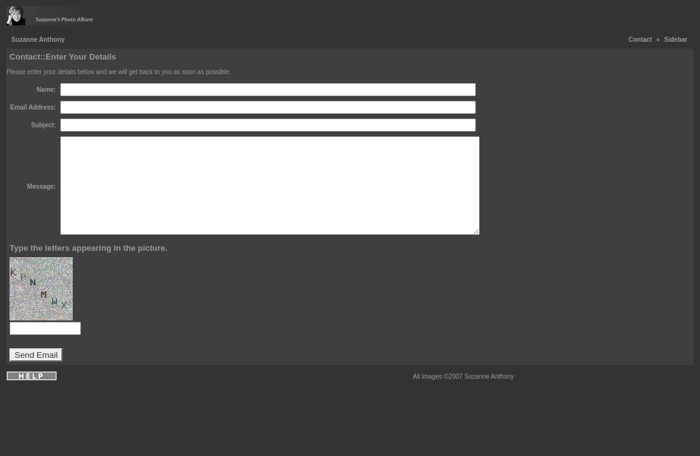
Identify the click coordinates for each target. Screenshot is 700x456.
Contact (640, 39)
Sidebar (675, 39)
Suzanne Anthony (38, 39)
